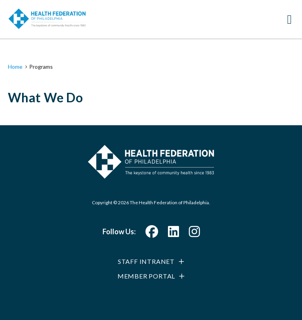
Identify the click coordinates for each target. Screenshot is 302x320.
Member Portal (146, 276)
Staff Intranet (146, 261)
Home (15, 66)
